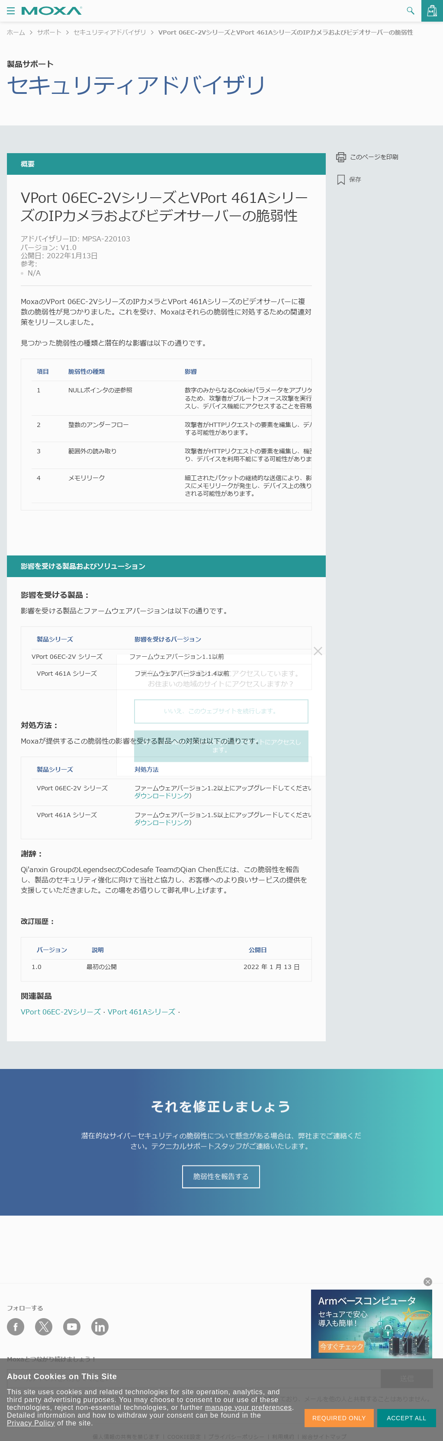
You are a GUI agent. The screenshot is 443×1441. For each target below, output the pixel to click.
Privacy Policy (31, 1423)
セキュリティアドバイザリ (110, 32)
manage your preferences (248, 1407)
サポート (49, 32)
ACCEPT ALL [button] (407, 1418)
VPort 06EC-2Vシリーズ (61, 1011)
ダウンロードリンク (162, 796)
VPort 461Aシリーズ (141, 1011)
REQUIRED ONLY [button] (339, 1418)
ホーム (16, 32)
